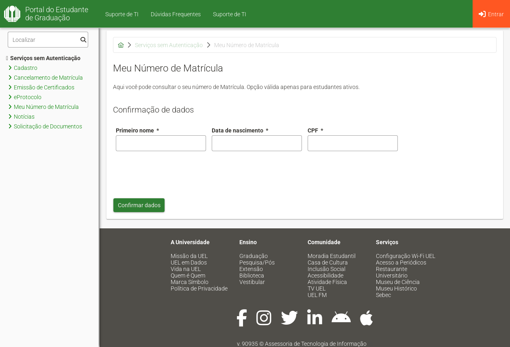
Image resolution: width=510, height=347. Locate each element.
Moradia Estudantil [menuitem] (332, 256)
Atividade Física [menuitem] (327, 282)
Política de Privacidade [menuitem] (199, 288)
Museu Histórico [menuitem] (396, 288)
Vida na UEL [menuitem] (186, 269)
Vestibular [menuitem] (252, 282)
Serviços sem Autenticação (43, 58)
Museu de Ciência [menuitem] (398, 282)
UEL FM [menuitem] (317, 295)
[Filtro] (48, 40)
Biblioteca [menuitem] (251, 275)
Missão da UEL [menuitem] (189, 256)
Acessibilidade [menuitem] (325, 275)
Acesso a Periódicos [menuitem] (401, 262)
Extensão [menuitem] (251, 269)
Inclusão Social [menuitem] (326, 269)
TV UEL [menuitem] (317, 288)
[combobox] (257, 143)
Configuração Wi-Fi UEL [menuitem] (405, 256)
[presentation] (177, 173)
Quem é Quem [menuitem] (188, 275)
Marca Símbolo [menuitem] (189, 282)
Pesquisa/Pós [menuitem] (257, 262)
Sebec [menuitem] (383, 295)
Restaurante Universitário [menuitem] (392, 272)
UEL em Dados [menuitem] (189, 262)
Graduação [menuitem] (253, 256)
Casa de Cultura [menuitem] (328, 262)
